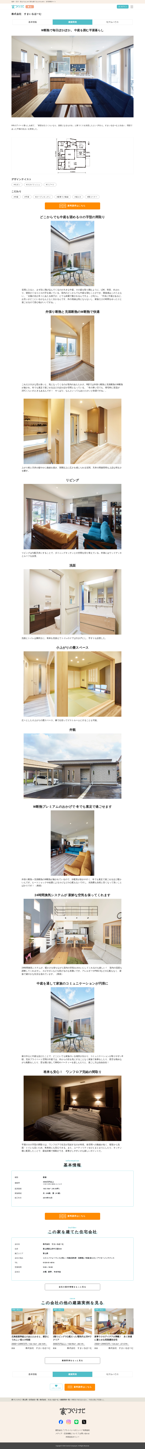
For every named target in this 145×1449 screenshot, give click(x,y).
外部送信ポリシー (72, 1437)
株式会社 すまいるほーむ (53, 1244)
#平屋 (26, 197)
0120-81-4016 (48, 1263)
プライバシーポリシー (72, 1430)
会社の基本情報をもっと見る (72, 1287)
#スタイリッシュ (33, 185)
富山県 (25, 1400)
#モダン (17, 185)
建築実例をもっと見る (72, 1361)
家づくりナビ (16, 1400)
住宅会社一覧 (33, 1400)
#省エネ (78, 197)
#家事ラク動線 (63, 197)
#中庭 (16, 197)
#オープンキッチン (43, 197)
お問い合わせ (84, 1433)
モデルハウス (112, 22)
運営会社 (58, 1430)
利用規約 (86, 1430)
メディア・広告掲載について (66, 1433)
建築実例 (72, 22)
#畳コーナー (92, 197)
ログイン (122, 7)
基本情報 (32, 22)
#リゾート (50, 185)
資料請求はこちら (72, 206)
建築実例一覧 (65, 1400)
